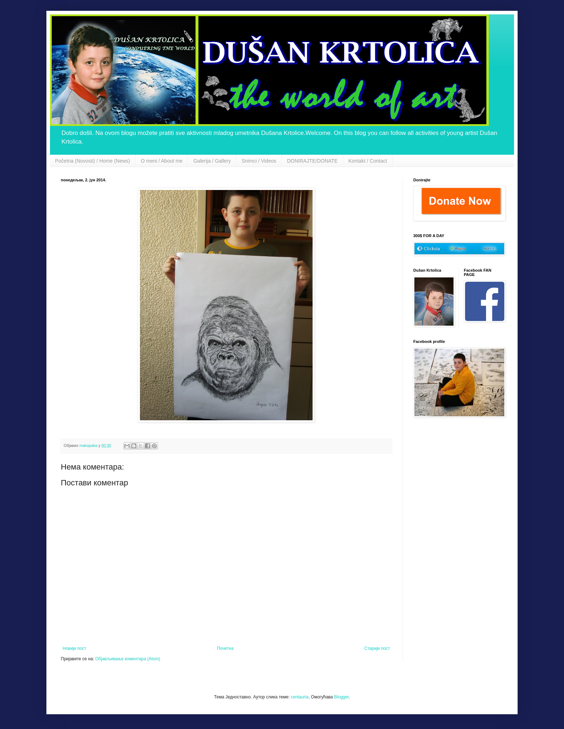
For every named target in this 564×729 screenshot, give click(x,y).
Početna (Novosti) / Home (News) (92, 161)
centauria (300, 696)
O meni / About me (162, 161)
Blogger (341, 696)
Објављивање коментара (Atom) (127, 658)
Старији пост (377, 648)
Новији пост (74, 648)
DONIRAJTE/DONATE (312, 161)
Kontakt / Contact (368, 161)
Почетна (225, 648)
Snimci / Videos (259, 161)
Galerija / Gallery (212, 161)
